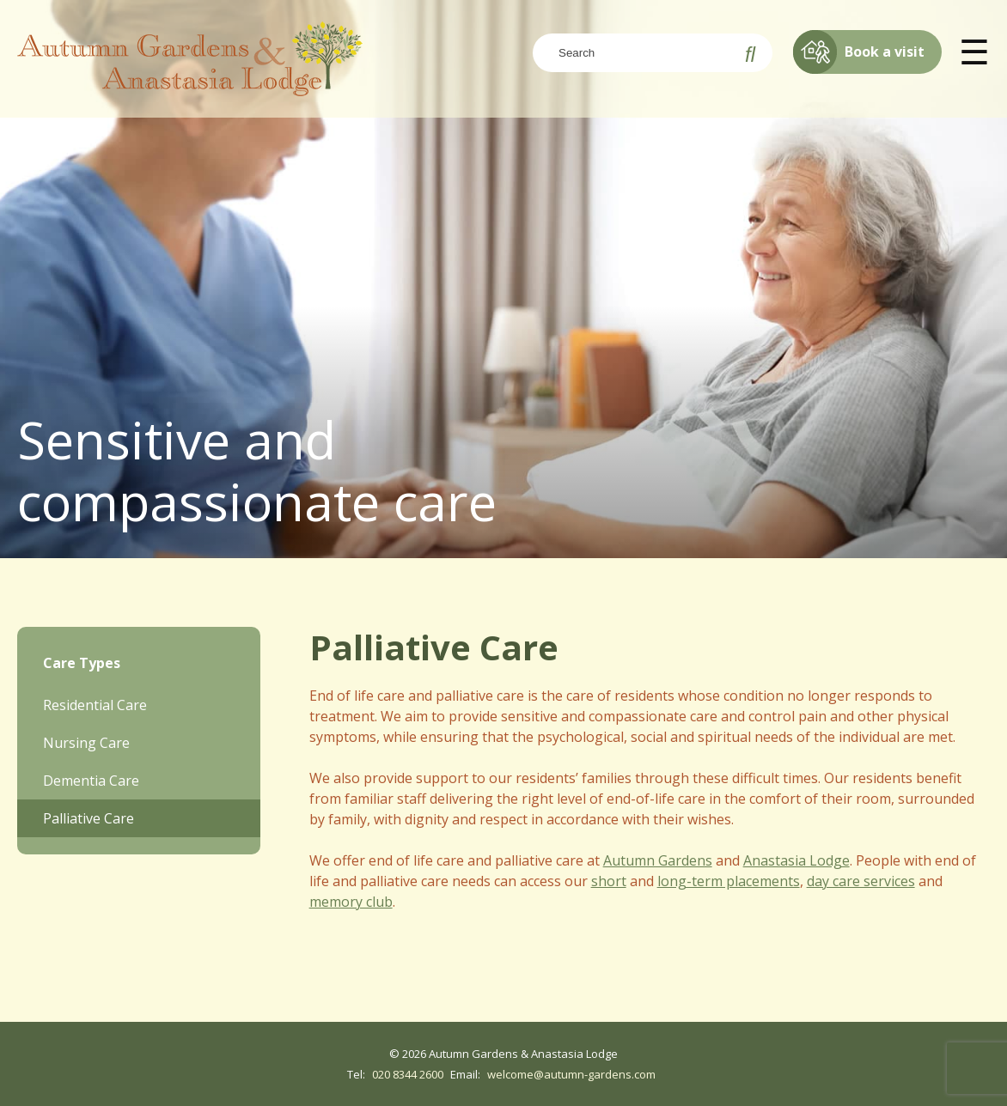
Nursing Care (86, 742)
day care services (861, 881)
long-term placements (728, 881)
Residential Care (95, 705)
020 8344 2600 (407, 1074)
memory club (351, 901)
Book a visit (859, 52)
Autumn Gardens (657, 860)
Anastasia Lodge (796, 860)
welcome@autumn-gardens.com (571, 1074)
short (608, 881)
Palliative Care (88, 818)
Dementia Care (91, 780)
